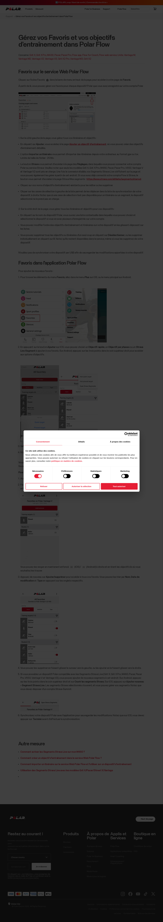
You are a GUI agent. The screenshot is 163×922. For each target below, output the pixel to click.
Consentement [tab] (43, 441)
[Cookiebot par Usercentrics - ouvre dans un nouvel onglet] (126, 434)
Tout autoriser (119, 486)
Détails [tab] (81, 441)
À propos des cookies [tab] (120, 441)
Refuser (43, 486)
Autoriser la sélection (81, 486)
